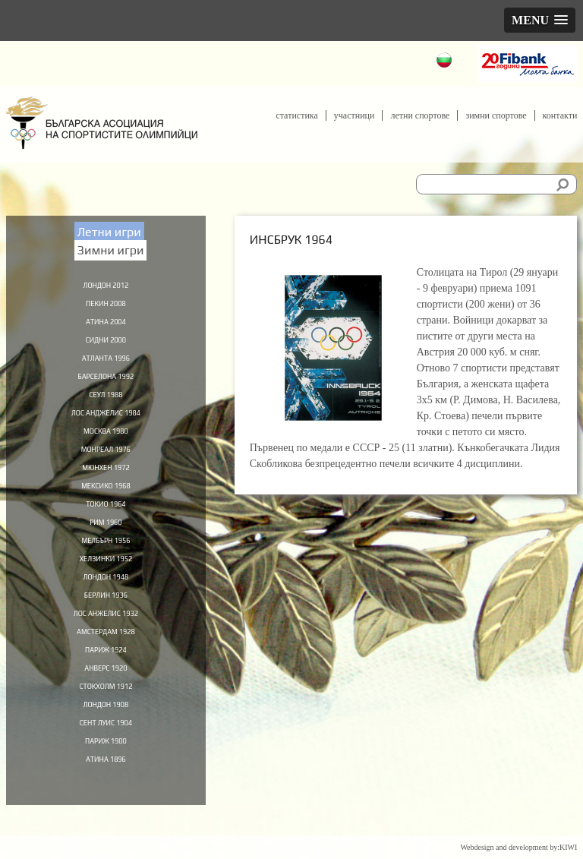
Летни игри (109, 232)
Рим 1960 (105, 536)
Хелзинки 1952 (106, 575)
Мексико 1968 (105, 497)
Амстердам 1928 (106, 652)
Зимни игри (110, 250)
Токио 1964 (105, 516)
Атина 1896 (106, 787)
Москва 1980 (106, 439)
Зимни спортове (495, 115)
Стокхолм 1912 (105, 710)
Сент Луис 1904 (106, 748)
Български (445, 61)
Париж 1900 (106, 768)
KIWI (568, 847)
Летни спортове (419, 115)
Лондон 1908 (106, 729)
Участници (354, 115)
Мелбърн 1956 (106, 555)
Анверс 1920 (105, 691)
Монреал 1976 (106, 458)
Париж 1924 (106, 671)
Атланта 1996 (106, 361)
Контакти (560, 115)
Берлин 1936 (106, 613)
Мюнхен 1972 (105, 477)
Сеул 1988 (105, 400)
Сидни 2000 (106, 342)
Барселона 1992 (106, 381)
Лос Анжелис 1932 (106, 632)
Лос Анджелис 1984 (106, 420)
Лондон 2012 (106, 284)
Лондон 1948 (106, 594)
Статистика (296, 115)
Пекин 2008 (106, 303)
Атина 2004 (106, 322)
